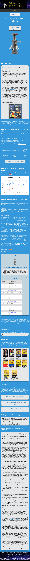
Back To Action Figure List (15, 28)
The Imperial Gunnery (15, 519)
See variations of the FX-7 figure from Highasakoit (15, 397)
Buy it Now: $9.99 (15, 150)
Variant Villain (20, 388)
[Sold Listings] (20, 220)
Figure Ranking (11, 554)
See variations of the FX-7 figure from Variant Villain (15, 409)
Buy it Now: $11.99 (24, 150)
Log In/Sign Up (19, 554)
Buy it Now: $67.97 (24, 156)
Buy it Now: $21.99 (15, 156)
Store (7, 552)
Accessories (19, 552)
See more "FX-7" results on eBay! (15, 161)
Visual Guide (12, 552)
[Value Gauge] (24, 231)
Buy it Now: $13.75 (5, 156)
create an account (10, 123)
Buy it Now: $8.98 (6, 150)
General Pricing (15, 256)
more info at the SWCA (12, 89)
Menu (15, 10)
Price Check (25, 552)
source (10, 97)
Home (3, 552)
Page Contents (15, 14)
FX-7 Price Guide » (22, 143)
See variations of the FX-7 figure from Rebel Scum (14, 403)
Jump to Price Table (5, 215)
